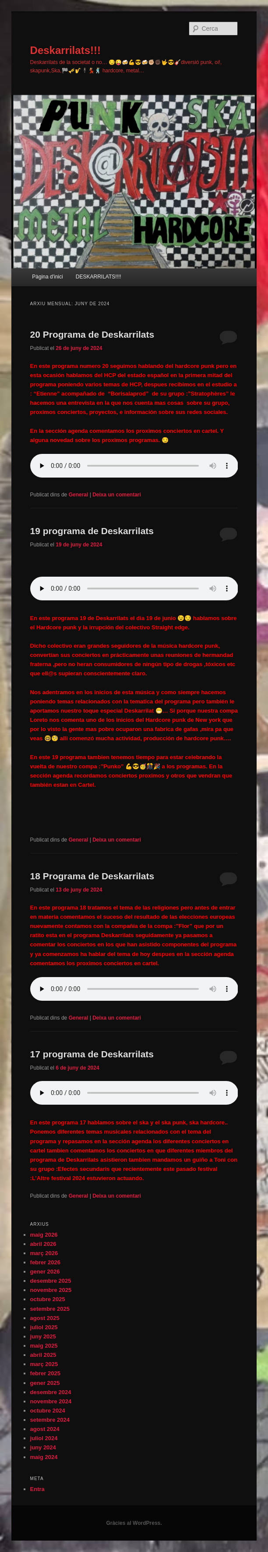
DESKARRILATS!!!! (98, 277)
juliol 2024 (44, 1438)
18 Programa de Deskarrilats (92, 876)
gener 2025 (45, 1383)
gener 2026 (45, 1271)
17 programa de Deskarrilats (92, 1054)
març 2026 (44, 1253)
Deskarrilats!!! (65, 50)
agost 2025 (45, 1318)
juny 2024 (43, 1447)
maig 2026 (44, 1234)
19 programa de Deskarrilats (92, 531)
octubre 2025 (47, 1299)
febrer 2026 (45, 1262)
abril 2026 (43, 1244)
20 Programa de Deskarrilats (92, 334)
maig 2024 (44, 1457)
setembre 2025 (50, 1309)
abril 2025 (43, 1355)
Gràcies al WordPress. (134, 1523)
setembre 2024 (50, 1419)
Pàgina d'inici (47, 277)
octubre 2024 (47, 1410)
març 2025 (44, 1364)
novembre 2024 (51, 1401)
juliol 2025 (44, 1327)
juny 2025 (43, 1336)
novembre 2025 (51, 1290)
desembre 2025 (50, 1280)
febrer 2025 (45, 1373)
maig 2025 (44, 1345)
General (78, 495)
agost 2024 (45, 1429)
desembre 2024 (50, 1392)
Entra (37, 1489)
